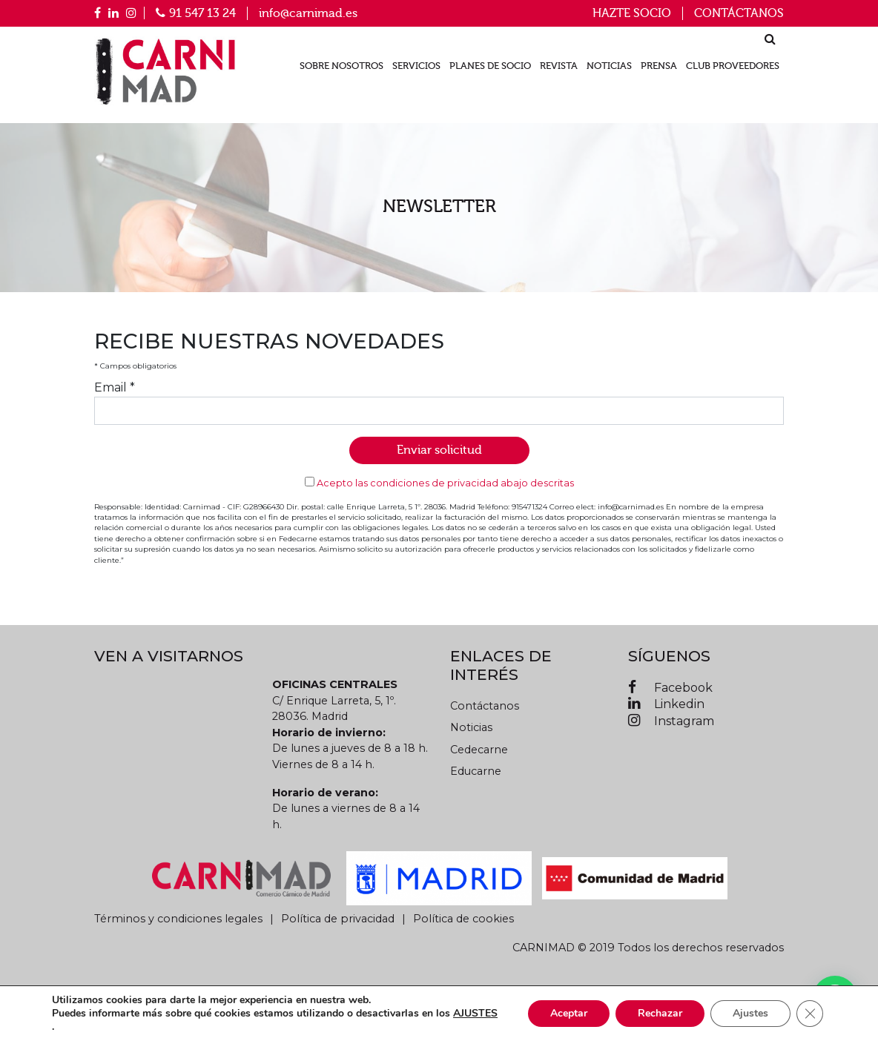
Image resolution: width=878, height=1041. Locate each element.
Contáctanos (739, 13)
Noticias (609, 66)
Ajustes (750, 1013)
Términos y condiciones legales (178, 918)
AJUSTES (475, 1013)
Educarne (475, 771)
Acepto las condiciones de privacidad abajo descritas (445, 483)
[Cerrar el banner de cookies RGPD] (809, 1013)
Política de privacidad (338, 918)
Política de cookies (463, 918)
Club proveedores (732, 66)
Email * (114, 387)
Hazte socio (632, 13)
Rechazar (660, 1013)
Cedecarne (479, 749)
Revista (559, 66)
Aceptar (568, 1013)
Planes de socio (490, 66)
